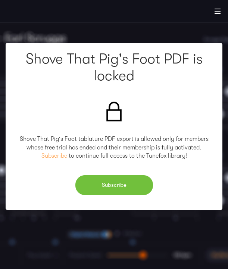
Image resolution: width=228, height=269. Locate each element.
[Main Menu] (218, 11)
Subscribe (54, 155)
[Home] (29, 12)
